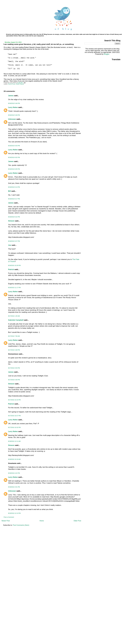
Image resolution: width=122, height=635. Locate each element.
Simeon (11, 221)
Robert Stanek (20, 84)
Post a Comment (9, 517)
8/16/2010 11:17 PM (14, 287)
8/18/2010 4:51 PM (14, 487)
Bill (9, 191)
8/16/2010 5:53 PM (14, 145)
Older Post (77, 521)
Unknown (12, 119)
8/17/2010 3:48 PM (14, 350)
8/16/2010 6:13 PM (14, 187)
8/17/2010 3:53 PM (14, 368)
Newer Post (6, 521)
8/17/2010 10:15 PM (14, 400)
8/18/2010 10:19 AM (14, 459)
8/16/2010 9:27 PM (14, 241)
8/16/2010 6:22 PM (14, 217)
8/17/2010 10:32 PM (14, 427)
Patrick (11, 269)
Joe (9, 245)
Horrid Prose (11, 84)
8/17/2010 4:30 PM (14, 380)
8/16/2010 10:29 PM (14, 265)
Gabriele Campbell (15, 320)
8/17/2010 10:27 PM (14, 415)
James (11, 96)
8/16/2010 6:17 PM (14, 199)
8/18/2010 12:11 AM (14, 441)
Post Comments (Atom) (21, 525)
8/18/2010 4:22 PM (14, 473)
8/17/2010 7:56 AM (14, 336)
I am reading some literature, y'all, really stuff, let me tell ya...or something (38, 44)
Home (42, 521)
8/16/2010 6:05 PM (14, 169)
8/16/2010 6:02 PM (14, 157)
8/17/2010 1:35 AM (14, 316)
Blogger (106, 54)
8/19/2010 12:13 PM (14, 513)
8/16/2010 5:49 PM (14, 115)
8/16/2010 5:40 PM (14, 103)
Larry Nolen (13, 107)
